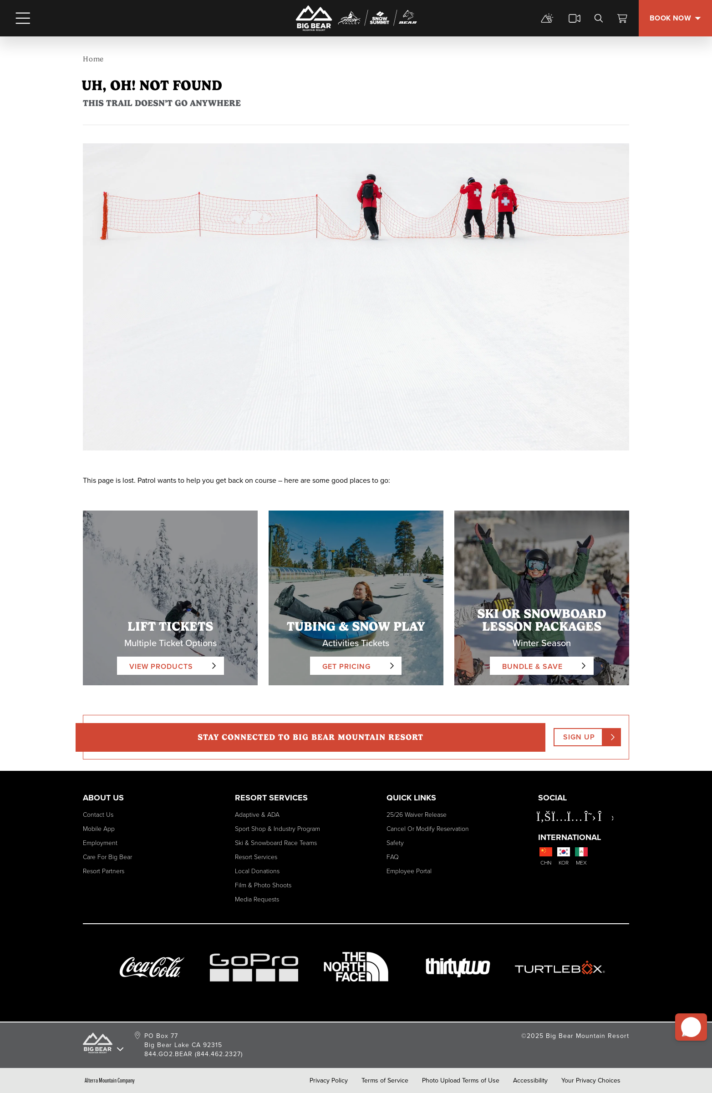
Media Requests (257, 899)
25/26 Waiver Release (417, 815)
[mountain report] (547, 18)
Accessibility (530, 1081)
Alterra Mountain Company (110, 1081)
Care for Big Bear (107, 857)
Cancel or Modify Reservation (428, 829)
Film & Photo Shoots (263, 885)
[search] (598, 18)
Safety (395, 843)
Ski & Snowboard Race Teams (276, 843)
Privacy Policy (329, 1081)
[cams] (574, 18)
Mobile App (99, 829)
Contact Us (98, 815)
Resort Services (256, 857)
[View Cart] (622, 18)
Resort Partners (103, 871)
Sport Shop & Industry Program (277, 829)
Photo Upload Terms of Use (460, 1081)
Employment (100, 843)
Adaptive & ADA (257, 815)
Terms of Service (384, 1081)
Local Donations (257, 871)
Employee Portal (409, 871)
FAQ (393, 857)
